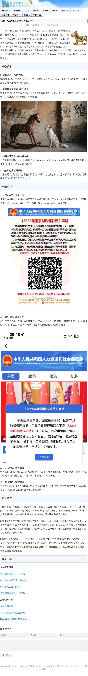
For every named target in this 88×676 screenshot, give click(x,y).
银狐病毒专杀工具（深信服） (14, 580)
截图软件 (5, 15)
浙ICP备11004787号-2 (44, 666)
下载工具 (65, 10)
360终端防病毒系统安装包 (12, 612)
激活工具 (76, 10)
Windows (17, 10)
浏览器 (36, 10)
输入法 (54, 10)
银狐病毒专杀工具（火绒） (13, 574)
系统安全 (56, 25)
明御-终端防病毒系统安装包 (13, 619)
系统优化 (26, 15)
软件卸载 (37, 15)
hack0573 (68, 666)
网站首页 (6, 10)
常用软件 (49, 25)
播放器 (15, 15)
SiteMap (77, 666)
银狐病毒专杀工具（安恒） (13, 593)
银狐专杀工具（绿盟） (11, 587)
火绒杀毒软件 (6, 606)
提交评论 (6, 655)
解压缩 (45, 10)
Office (27, 10)
